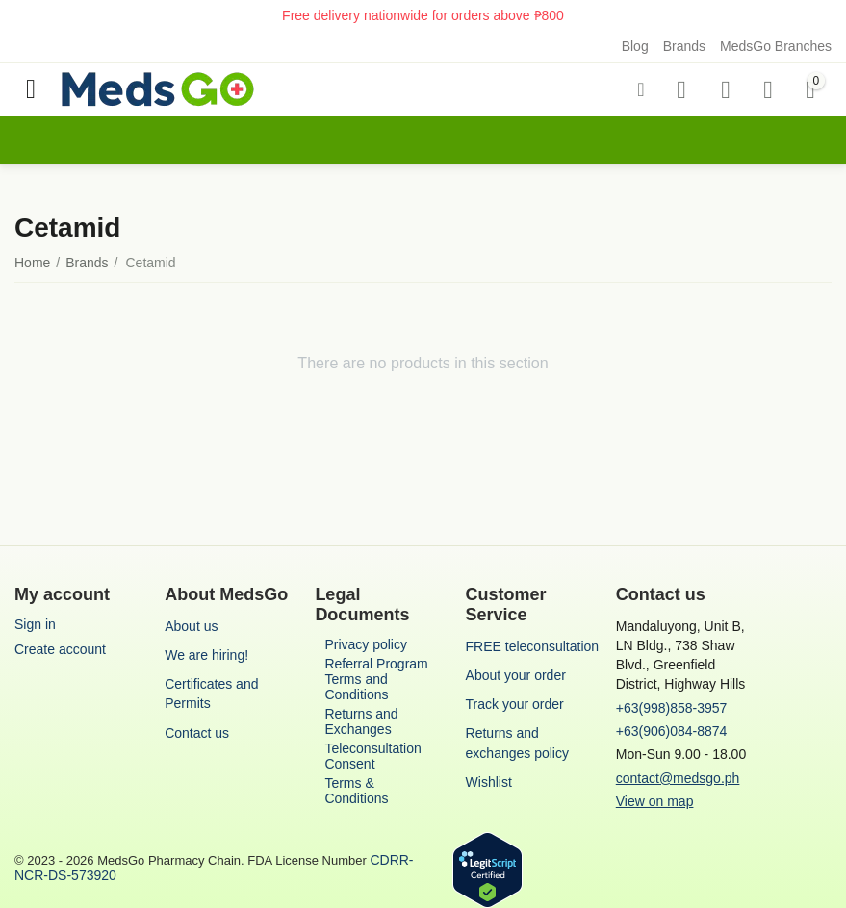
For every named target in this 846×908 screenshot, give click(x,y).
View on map (655, 801)
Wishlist (489, 782)
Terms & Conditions (356, 790)
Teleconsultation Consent (372, 756)
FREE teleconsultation (533, 646)
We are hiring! (206, 655)
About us (191, 626)
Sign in (35, 624)
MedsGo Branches (776, 46)
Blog (635, 46)
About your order (516, 675)
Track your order (515, 704)
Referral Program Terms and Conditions (375, 679)
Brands (684, 46)
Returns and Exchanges (360, 721)
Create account (60, 649)
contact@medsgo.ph (678, 778)
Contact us (197, 733)
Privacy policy (365, 644)
